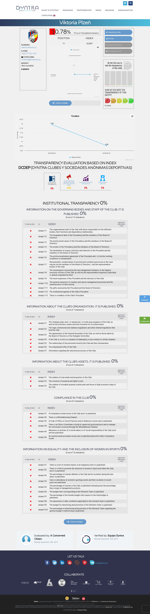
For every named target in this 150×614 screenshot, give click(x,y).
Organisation (125, 10)
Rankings (68, 10)
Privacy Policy (82, 610)
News (98, 10)
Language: (48, 15)
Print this (110, 39)
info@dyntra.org (128, 607)
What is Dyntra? (50, 10)
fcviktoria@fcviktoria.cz (31, 59)
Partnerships (84, 10)
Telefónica (94, 601)
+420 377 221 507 (28, 53)
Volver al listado (60, 103)
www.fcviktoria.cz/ (29, 47)
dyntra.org (60, 606)
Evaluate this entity (113, 32)
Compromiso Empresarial (108, 601)
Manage (109, 10)
